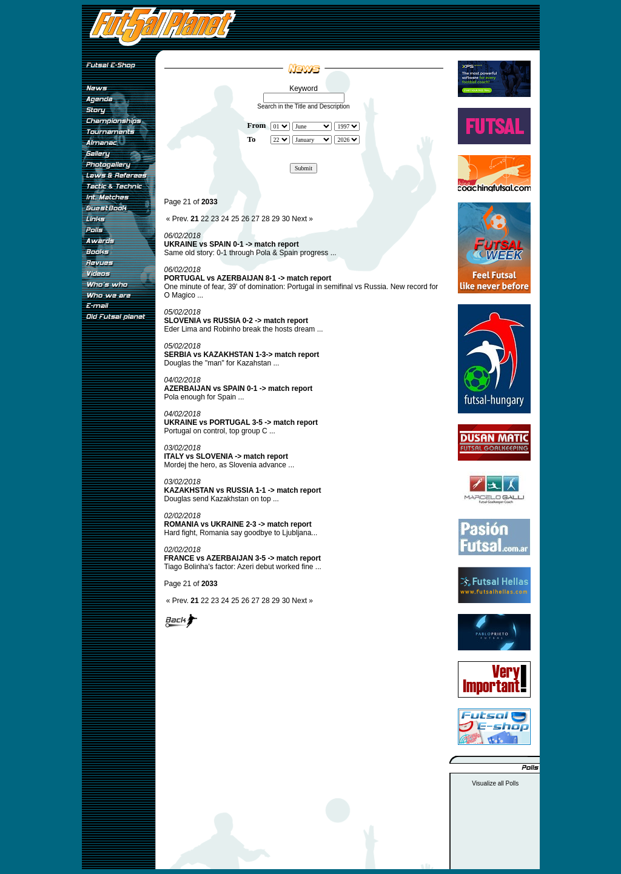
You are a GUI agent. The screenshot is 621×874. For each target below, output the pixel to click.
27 (256, 219)
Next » (302, 219)
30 (286, 219)
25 (235, 219)
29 (276, 219)
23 (215, 219)
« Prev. (177, 219)
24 (225, 219)
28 (265, 219)
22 (205, 219)
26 (245, 219)
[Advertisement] (118, 527)
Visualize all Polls (495, 783)
